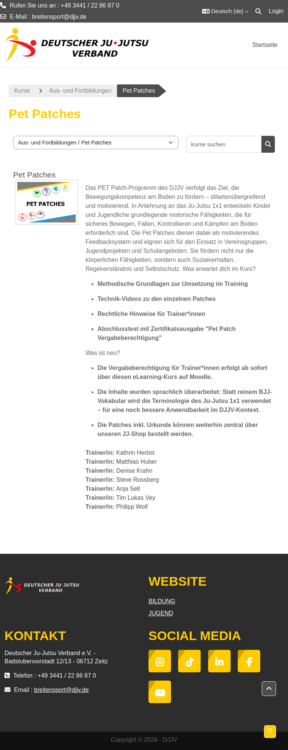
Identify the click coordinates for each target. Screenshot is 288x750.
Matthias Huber (136, 461)
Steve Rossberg (137, 479)
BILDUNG (161, 601)
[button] (225, 11)
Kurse (22, 90)
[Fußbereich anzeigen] (270, 731)
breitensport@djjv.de (59, 17)
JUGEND (160, 613)
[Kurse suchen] (224, 144)
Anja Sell (128, 488)
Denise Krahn (134, 470)
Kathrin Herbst (135, 452)
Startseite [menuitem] (265, 45)
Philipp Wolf (132, 507)
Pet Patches (34, 174)
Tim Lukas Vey (135, 497)
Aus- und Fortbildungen (80, 90)
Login (276, 11)
